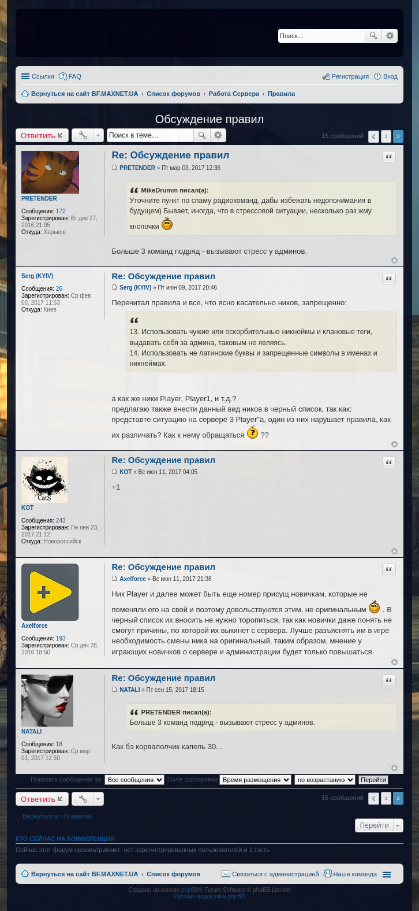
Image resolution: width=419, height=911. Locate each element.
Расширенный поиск (390, 36)
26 (59, 289)
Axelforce (34, 626)
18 (59, 744)
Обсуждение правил (209, 119)
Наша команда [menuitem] (355, 874)
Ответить (38, 135)
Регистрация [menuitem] (350, 76)
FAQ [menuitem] (75, 76)
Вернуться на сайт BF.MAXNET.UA (84, 874)
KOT (27, 508)
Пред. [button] (373, 137)
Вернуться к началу (394, 260)
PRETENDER (39, 198)
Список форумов (173, 874)
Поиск (373, 36)
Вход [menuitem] (390, 76)
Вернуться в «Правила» (58, 816)
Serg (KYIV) (37, 276)
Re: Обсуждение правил (170, 155)
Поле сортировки (229, 779)
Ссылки (43, 76)
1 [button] (386, 136)
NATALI (31, 731)
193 (61, 638)
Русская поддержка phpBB (209, 896)
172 (61, 211)
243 (61, 520)
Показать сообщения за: (97, 779)
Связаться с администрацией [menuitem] (275, 874)
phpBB (190, 890)
